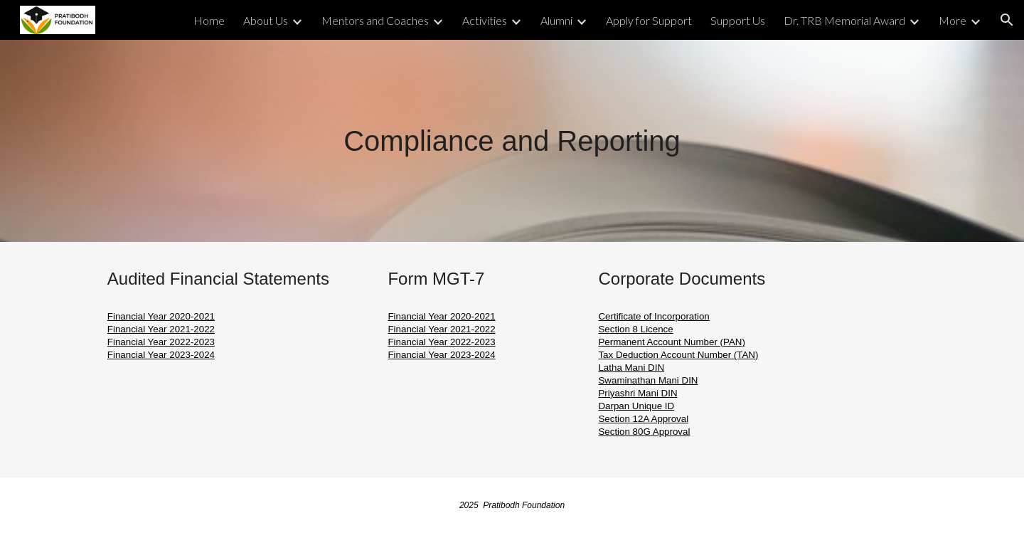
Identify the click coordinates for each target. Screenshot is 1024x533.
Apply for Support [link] (649, 20)
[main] (512, 141)
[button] (1007, 20)
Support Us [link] (737, 20)
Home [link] (209, 20)
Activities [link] (484, 20)
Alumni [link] (556, 20)
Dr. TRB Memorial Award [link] (844, 20)
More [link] (952, 20)
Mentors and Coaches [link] (375, 20)
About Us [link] (265, 20)
